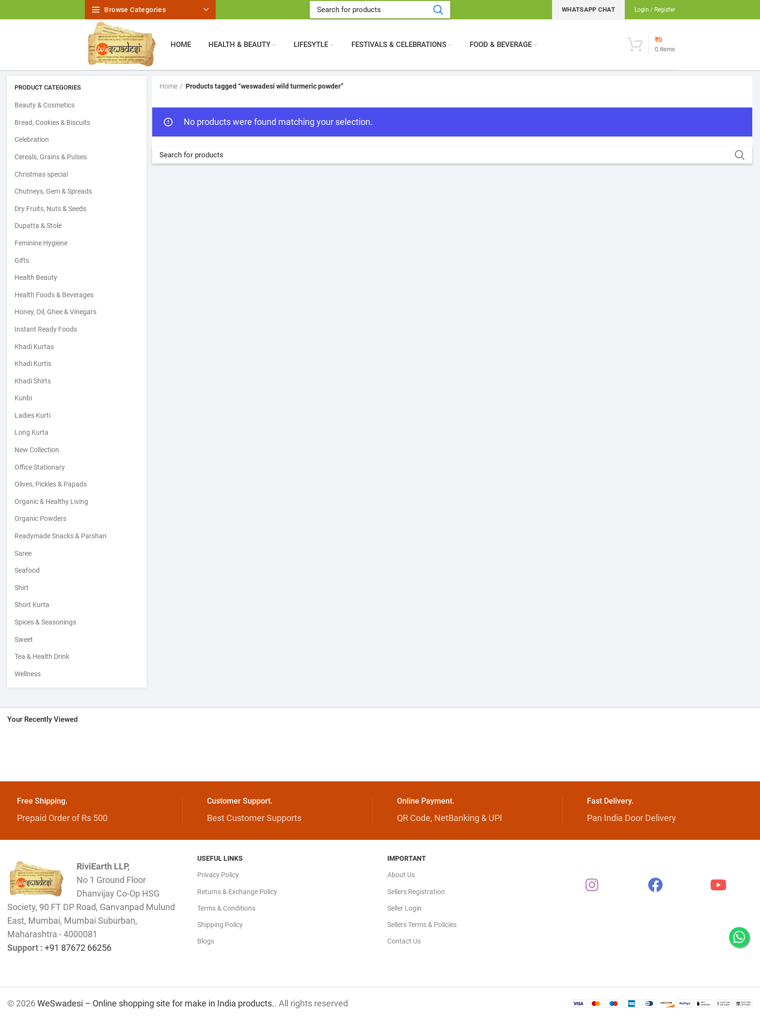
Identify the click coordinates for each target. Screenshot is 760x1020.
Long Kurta (31, 432)
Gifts (22, 260)
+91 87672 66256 (78, 948)
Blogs (205, 941)
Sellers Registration (416, 892)
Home (168, 86)
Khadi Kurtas (34, 346)
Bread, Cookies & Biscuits (52, 122)
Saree (23, 553)
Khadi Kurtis (33, 363)
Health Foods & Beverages (54, 295)
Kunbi (23, 398)
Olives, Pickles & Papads (51, 484)
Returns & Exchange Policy (237, 892)
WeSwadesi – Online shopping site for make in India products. (155, 1003)
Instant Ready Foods (46, 329)
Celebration (32, 139)
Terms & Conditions (226, 908)
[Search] (380, 9)
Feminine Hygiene (41, 243)
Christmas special (41, 174)
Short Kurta (32, 605)
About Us (401, 875)
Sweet (24, 639)
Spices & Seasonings (45, 622)
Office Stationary (40, 467)
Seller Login (404, 908)
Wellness (28, 674)
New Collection (37, 450)
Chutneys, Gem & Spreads (53, 191)
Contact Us (404, 941)
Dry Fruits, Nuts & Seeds (50, 209)
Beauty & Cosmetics (45, 105)
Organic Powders (40, 518)
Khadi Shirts (33, 381)
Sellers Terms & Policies (422, 925)
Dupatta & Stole (38, 225)
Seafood (27, 570)
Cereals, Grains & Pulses (51, 157)
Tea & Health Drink (42, 656)
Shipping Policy (220, 925)
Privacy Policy (218, 875)
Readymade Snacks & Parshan (61, 536)
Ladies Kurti (32, 415)
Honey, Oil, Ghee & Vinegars (55, 312)
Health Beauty (36, 277)
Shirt (22, 588)
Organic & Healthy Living (51, 501)
